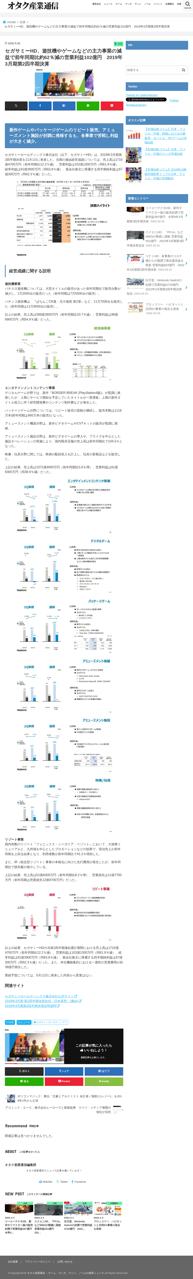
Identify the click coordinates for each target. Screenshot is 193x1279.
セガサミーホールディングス (51, 1022)
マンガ (128, 4)
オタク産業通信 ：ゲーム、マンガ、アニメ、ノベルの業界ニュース (65, 1272)
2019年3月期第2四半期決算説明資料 (30, 1006)
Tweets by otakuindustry (141, 95)
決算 (179, 4)
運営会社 (96, 4)
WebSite (47, 1181)
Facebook (80, 1181)
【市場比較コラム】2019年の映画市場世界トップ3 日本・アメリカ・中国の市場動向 (166, 173)
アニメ (138, 4)
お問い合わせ (64, 1261)
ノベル (147, 4)
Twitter (64, 1181)
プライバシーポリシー (37, 1261)
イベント (158, 4)
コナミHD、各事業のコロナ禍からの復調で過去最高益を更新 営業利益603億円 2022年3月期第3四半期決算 (155, 261)
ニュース (108, 4)
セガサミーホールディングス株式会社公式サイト (39, 996)
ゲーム (119, 4)
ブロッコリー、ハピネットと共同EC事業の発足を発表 (155, 305)
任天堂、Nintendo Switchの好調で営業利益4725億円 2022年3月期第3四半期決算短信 (156, 284)
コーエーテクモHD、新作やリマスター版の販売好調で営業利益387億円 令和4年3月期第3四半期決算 (155, 214)
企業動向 (169, 4)
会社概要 (13, 1261)
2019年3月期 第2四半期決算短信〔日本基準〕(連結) (41, 1001)
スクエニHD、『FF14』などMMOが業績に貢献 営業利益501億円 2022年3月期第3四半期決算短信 (155, 237)
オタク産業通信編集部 (20, 1164)
